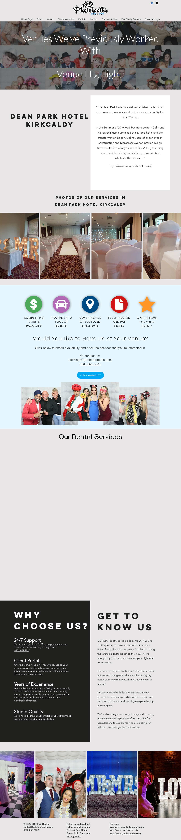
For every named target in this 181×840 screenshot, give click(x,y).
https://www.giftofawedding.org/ (125, 833)
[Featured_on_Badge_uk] (152, 3)
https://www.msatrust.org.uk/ (123, 830)
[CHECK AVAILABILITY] (90, 375)
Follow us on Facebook (78, 824)
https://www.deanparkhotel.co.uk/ (130, 166)
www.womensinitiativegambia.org (126, 827)
